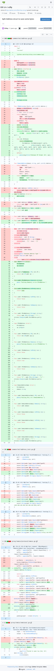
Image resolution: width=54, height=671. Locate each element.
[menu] (51, 34)
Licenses (29, 669)
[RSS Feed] (30, 7)
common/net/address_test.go (22, 449)
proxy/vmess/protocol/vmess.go (23, 541)
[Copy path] (31, 38)
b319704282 (32, 28)
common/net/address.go (21, 38)
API (34, 669)
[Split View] (47, 34)
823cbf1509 (47, 28)
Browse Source (46, 19)
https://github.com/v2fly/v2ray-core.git (16, 10)
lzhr (5, 7)
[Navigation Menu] (51, 2)
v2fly (10, 7)
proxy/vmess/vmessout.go (20, 622)
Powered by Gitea (13, 667)
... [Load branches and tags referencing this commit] (3, 23)
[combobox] (43, 34)
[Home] (3, 2)
